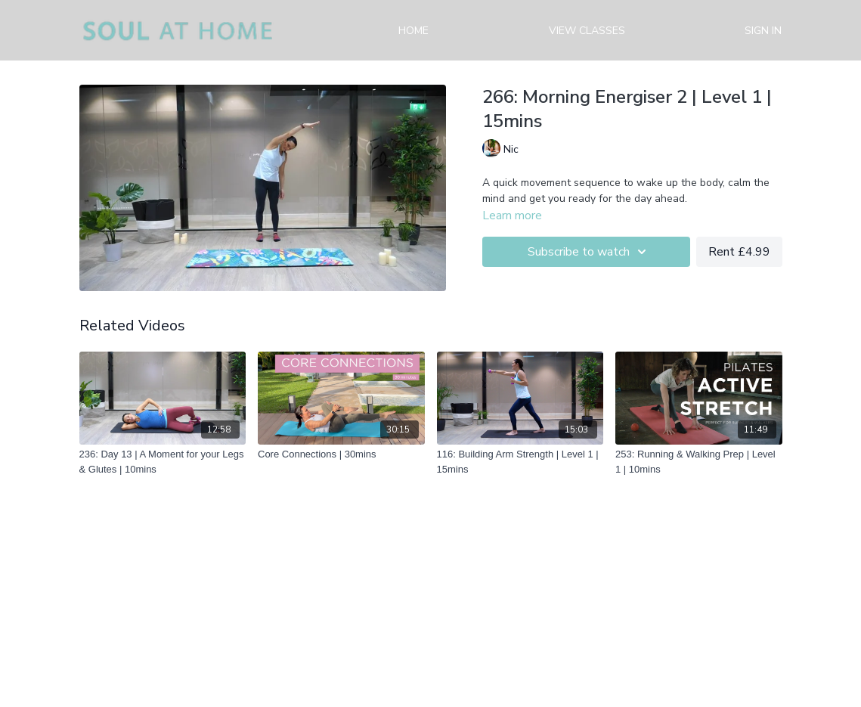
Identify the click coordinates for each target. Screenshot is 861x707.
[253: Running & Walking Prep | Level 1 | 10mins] (698, 461)
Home (413, 30)
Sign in (763, 30)
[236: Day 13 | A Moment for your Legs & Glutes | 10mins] (162, 461)
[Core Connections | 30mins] (341, 454)
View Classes (587, 30)
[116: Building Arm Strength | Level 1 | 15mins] (520, 461)
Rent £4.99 (739, 251)
